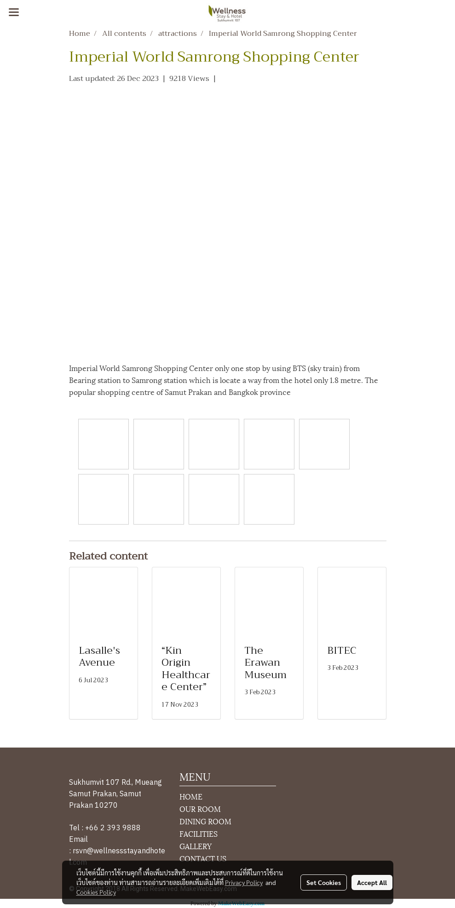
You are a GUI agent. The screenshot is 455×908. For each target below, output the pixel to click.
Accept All (372, 882)
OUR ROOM (200, 808)
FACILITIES (198, 833)
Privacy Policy (244, 882)
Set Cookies (323, 882)
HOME (190, 796)
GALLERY (195, 845)
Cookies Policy (96, 892)
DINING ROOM (205, 821)
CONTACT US (202, 858)
